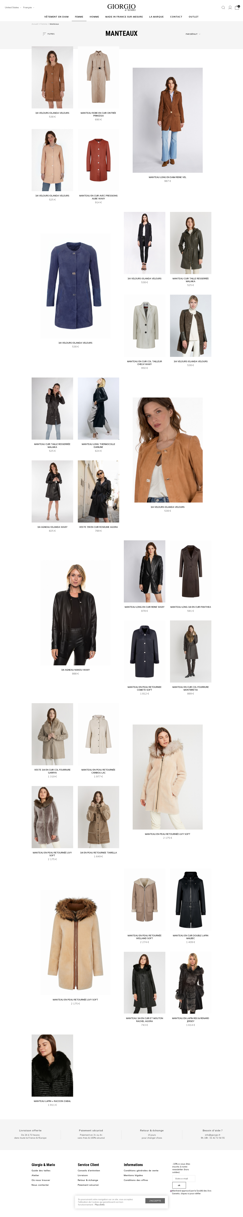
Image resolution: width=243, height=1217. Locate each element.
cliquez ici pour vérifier (191, 1193)
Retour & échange (152, 1130)
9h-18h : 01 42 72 (213, 1137)
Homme (94, 16)
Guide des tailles (41, 1170)
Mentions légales (133, 1175)
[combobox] (12, 7)
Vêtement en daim (56, 16)
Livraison (83, 1175)
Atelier (35, 1175)
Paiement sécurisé (91, 1130)
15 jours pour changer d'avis (152, 1136)
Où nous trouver (41, 1180)
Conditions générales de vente (141, 1170)
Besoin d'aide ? (213, 1130)
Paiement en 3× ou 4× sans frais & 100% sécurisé (91, 1136)
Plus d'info (100, 1204)
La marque (156, 16)
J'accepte (155, 1200)
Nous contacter (40, 1185)
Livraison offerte (30, 1130)
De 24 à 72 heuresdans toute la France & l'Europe (30, 1136)
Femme (79, 16)
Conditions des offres (136, 1180)
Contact (176, 16)
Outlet (194, 16)
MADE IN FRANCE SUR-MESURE (124, 16)
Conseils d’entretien (89, 1170)
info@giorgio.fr (212, 1135)
